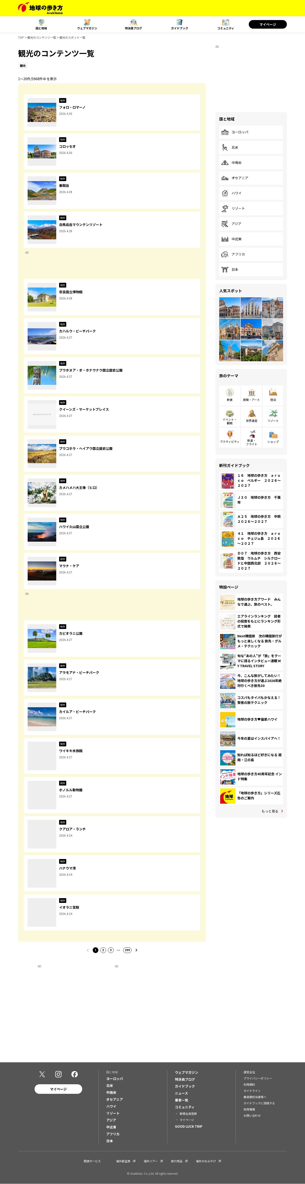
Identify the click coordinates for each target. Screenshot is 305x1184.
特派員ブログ (133, 28)
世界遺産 (251, 421)
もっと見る (270, 811)
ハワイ (231, 193)
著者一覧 (181, 1100)
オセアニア (234, 178)
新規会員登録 (188, 1113)
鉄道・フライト (251, 442)
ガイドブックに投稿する (259, 1103)
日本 (229, 269)
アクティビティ (229, 442)
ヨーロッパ (234, 132)
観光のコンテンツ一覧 (41, 37)
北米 (229, 147)
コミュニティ (225, 28)
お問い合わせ (252, 1115)
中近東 (231, 239)
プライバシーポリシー (258, 1078)
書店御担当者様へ (255, 1097)
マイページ (267, 24)
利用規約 (249, 1084)
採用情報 (249, 1109)
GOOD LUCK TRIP (188, 1126)
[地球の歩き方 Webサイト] (40, 8)
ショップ (273, 442)
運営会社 (249, 1072)
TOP (21, 37)
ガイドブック (179, 28)
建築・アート (251, 400)
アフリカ (233, 254)
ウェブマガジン (87, 28)
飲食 (230, 400)
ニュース (181, 1093)
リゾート (233, 208)
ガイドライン (252, 1091)
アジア (231, 224)
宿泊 (273, 400)
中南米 (231, 163)
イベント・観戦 (230, 421)
